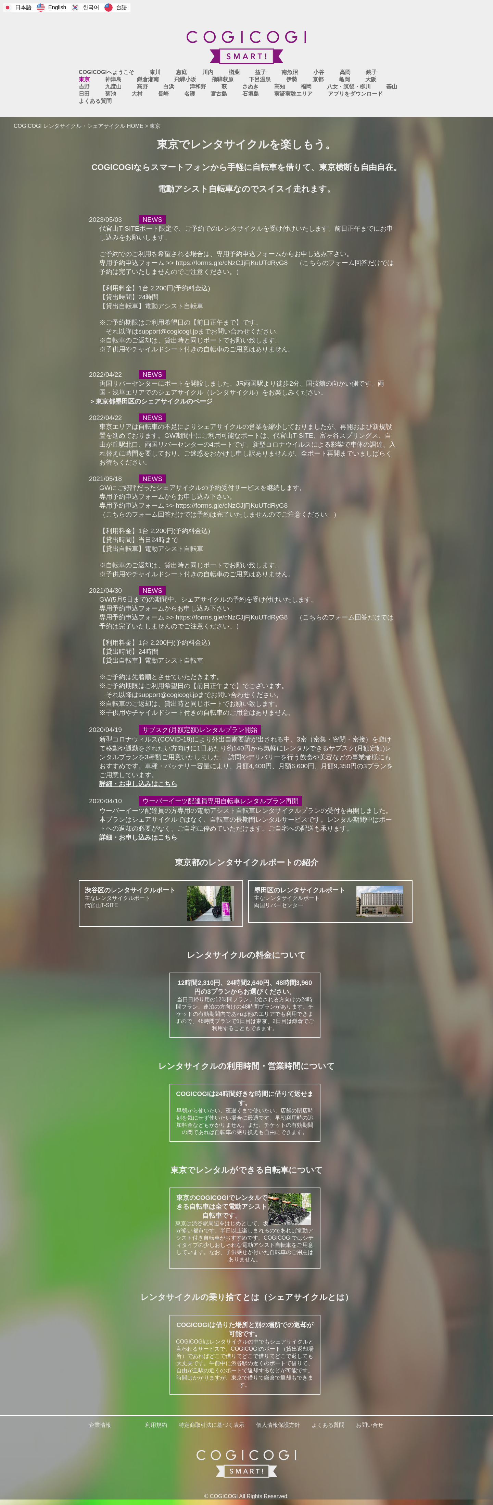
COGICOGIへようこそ (106, 72)
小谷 (318, 72)
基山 (391, 86)
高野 (142, 86)
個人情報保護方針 (278, 1425)
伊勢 (291, 79)
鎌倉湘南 (148, 79)
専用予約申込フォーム (248, 253)
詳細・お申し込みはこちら (138, 783)
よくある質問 (95, 101)
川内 (207, 72)
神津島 (113, 79)
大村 (136, 94)
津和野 (198, 86)
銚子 (371, 72)
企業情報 (100, 1425)
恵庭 (181, 72)
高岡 (345, 72)
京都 (318, 79)
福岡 (306, 86)
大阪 (370, 79)
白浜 (168, 86)
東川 (155, 72)
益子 (260, 72)
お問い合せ (369, 1425)
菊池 (110, 94)
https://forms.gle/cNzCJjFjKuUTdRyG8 (232, 262)
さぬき (250, 86)
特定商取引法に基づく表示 (211, 1425)
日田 (84, 94)
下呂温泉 (260, 79)
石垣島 (250, 94)
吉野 (84, 86)
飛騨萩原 (222, 79)
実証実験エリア (293, 94)
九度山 (113, 86)
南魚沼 (289, 72)
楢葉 (234, 72)
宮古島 (219, 94)
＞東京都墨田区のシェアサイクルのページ (151, 401)
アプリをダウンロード (355, 94)
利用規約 (156, 1425)
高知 (279, 86)
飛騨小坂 (185, 79)
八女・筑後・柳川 (349, 86)
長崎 (163, 94)
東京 (84, 79)
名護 (189, 94)
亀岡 (344, 79)
